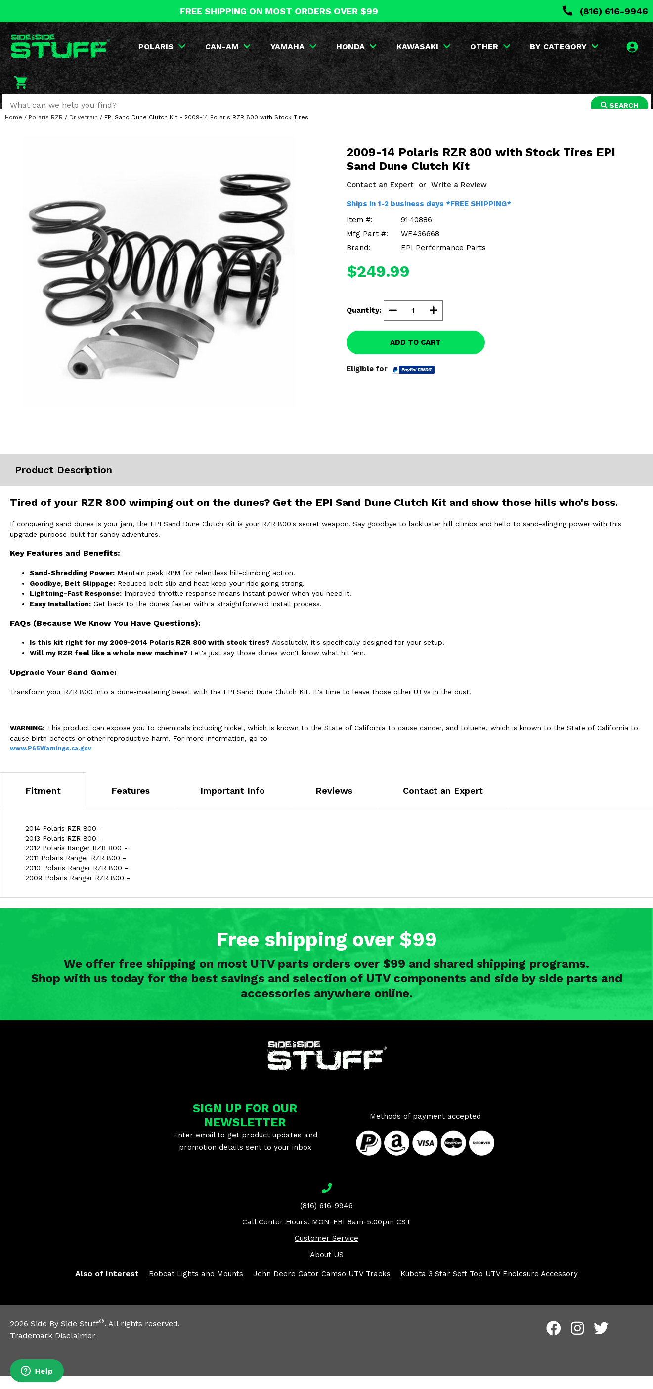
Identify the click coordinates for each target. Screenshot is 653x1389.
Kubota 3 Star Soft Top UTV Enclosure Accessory (489, 1286)
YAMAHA (294, 46)
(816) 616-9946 (605, 11)
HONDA (357, 46)
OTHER (491, 46)
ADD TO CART (415, 355)
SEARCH (617, 105)
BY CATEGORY (565, 46)
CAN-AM (229, 46)
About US (327, 1267)
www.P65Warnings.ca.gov (50, 761)
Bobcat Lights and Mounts (196, 1286)
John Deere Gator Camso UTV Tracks (322, 1286)
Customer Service (326, 1251)
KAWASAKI (424, 46)
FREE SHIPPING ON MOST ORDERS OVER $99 (279, 11)
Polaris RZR (46, 129)
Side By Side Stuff (67, 1336)
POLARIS (162, 46)
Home (13, 129)
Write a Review (459, 197)
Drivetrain (83, 129)
